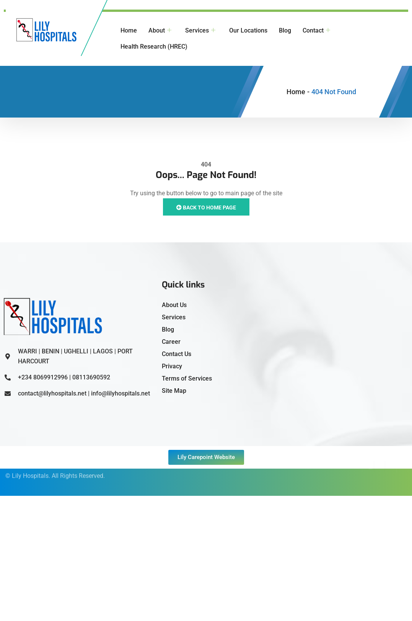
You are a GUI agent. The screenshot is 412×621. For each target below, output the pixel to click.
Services (200, 31)
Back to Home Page (206, 207)
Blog (285, 30)
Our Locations (248, 30)
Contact (316, 31)
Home (129, 30)
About (159, 31)
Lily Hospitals (30, 470)
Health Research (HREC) (154, 46)
